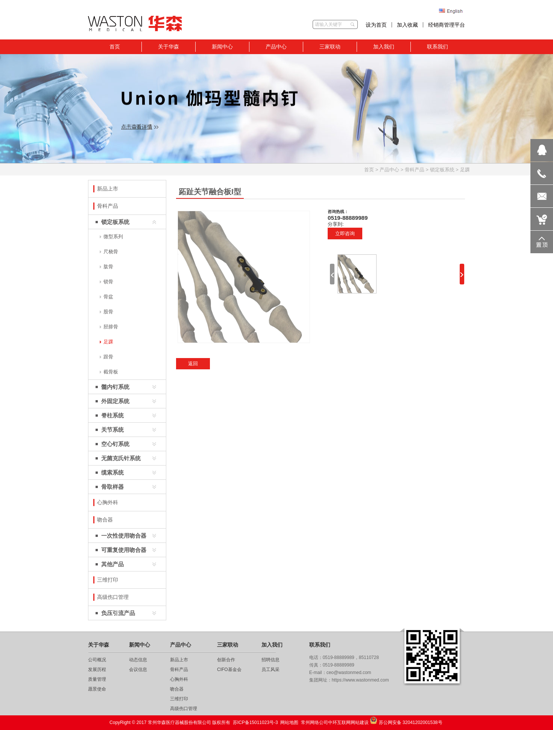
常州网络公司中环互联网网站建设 (335, 722)
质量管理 (97, 679)
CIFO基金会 (229, 669)
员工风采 (270, 669)
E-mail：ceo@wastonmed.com (340, 672)
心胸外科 (179, 679)
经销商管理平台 (446, 25)
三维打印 (179, 698)
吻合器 (177, 689)
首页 (369, 169)
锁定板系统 (442, 169)
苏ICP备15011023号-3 (255, 722)
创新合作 (226, 659)
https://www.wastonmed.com (360, 680)
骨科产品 (414, 169)
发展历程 (97, 669)
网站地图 (289, 722)
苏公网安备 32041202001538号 (406, 720)
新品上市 (179, 659)
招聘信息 (270, 659)
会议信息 (138, 669)
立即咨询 (345, 233)
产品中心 (389, 169)
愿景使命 (97, 689)
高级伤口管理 (183, 708)
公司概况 (97, 659)
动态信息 (138, 659)
